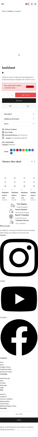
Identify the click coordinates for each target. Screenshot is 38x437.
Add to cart (25, 95)
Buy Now (19, 101)
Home (4, 11)
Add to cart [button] (4, 196)
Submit (19, 420)
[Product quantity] (8, 95)
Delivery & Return (11, 129)
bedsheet (5, 192)
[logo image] (14, 4)
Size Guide (9, 132)
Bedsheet (10, 11)
